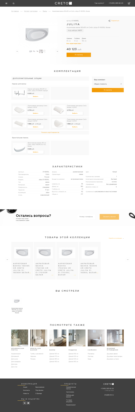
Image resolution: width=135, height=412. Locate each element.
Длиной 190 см (54, 361)
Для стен (14, 366)
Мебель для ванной (70, 396)
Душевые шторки (113, 359)
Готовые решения (69, 401)
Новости (26, 393)
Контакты (26, 390)
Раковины (91, 353)
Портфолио (39, 390)
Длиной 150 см (54, 353)
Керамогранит (16, 353)
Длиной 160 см (73, 361)
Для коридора (16, 361)
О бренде (38, 393)
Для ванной (15, 356)
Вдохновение (39, 387)
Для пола (14, 364)
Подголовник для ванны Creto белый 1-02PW (77, 106)
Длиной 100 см (73, 353)
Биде (89, 359)
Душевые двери (112, 353)
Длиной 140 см (73, 359)
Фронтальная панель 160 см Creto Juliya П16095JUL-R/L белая (37, 144)
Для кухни (14, 359)
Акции (25, 387)
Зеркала (33, 356)
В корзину (79, 54)
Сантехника (70, 392)
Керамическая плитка (71, 388)
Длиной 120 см (73, 356)
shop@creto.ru (109, 395)
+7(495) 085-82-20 (107, 388)
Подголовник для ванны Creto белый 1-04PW (77, 120)
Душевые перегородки (114, 356)
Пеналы (32, 359)
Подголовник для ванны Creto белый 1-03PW (37, 120)
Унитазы (90, 356)
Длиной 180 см (54, 359)
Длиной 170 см (54, 356)
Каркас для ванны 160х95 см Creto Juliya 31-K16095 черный (38, 89)
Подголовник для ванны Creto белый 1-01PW (37, 106)
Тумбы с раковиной (36, 353)
